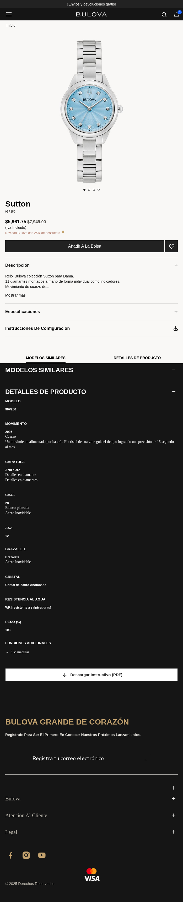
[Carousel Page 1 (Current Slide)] (84, 190)
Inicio (11, 25)
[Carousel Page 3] (94, 190)
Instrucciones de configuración (37, 328)
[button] (91, 298)
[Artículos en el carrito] (176, 15)
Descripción (17, 265)
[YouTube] (42, 856)
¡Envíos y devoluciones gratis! (91, 4)
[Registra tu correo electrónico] (86, 758)
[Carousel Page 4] (99, 190)
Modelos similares (46, 358)
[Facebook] (10, 856)
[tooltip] (63, 232)
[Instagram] (26, 856)
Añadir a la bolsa (84, 246)
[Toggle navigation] (10, 14)
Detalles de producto (137, 358)
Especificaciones (22, 311)
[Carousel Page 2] (89, 190)
